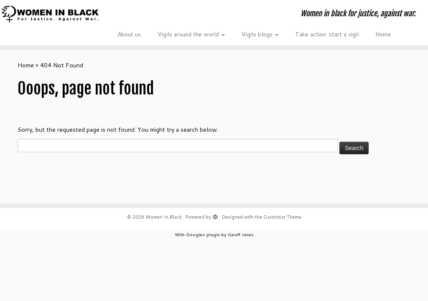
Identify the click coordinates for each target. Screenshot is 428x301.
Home (383, 34)
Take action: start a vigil (327, 34)
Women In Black (163, 217)
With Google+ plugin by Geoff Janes (214, 234)
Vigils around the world (191, 34)
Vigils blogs (260, 34)
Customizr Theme (282, 217)
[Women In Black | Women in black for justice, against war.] (50, 13)
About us (129, 34)
